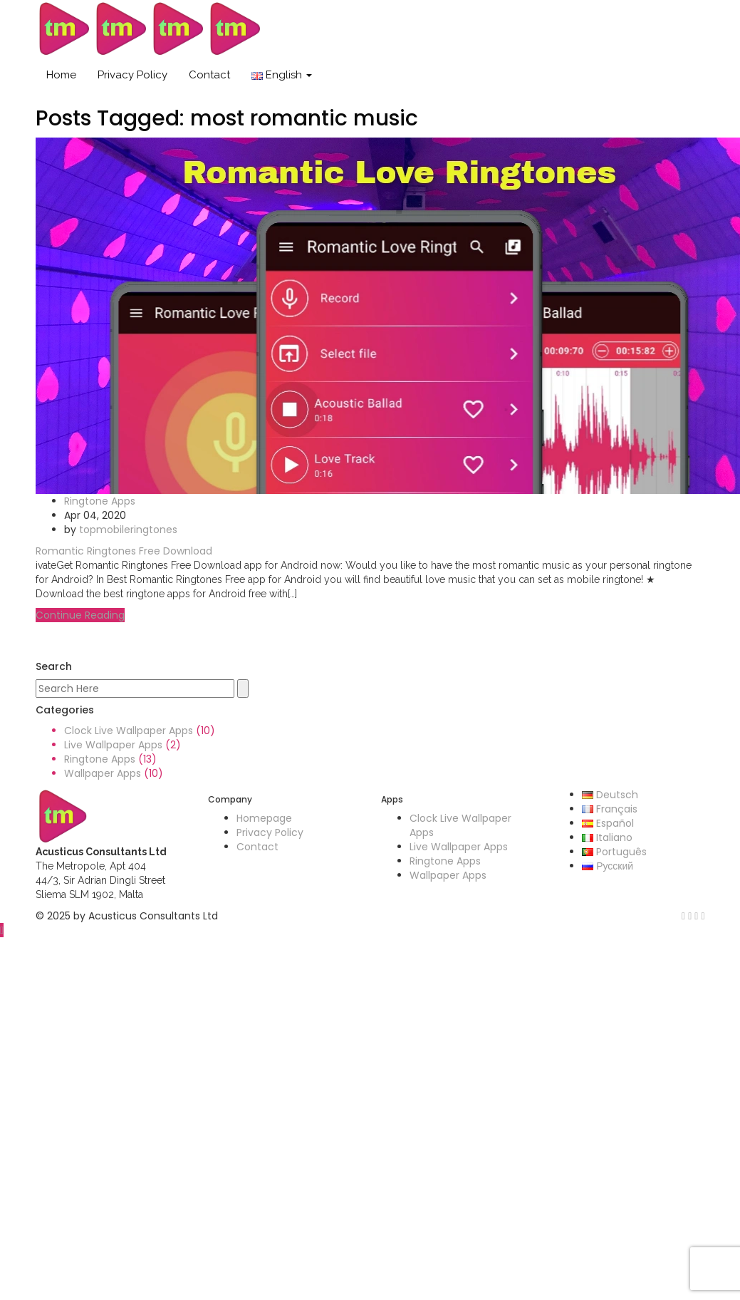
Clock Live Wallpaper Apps (128, 730)
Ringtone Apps (99, 501)
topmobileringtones (128, 529)
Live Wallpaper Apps (113, 745)
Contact (209, 74)
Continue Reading (80, 615)
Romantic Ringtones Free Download (124, 551)
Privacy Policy (132, 74)
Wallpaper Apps (102, 773)
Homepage (264, 818)
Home (61, 74)
